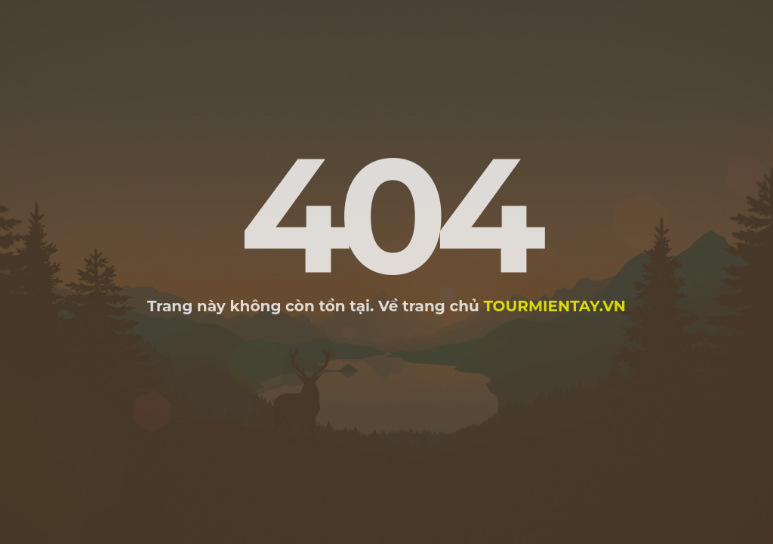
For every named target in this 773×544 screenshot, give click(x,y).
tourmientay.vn (554, 306)
